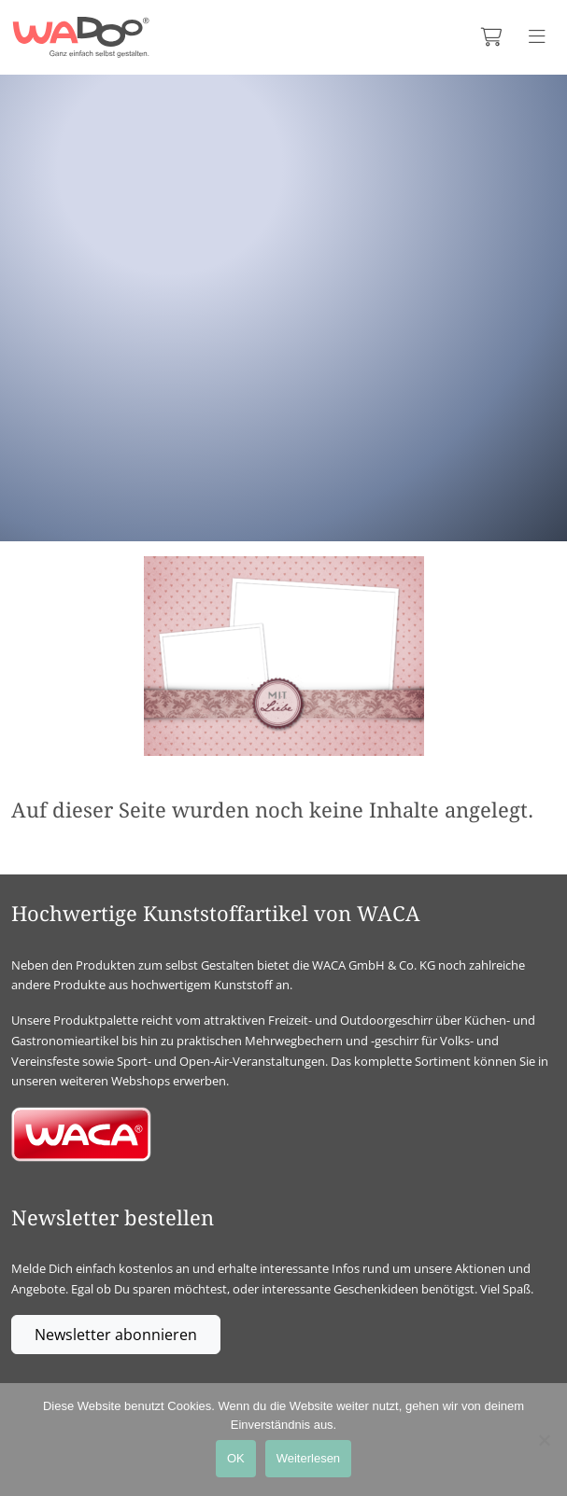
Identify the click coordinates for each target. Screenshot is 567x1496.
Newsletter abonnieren (116, 1334)
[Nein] (543, 1440)
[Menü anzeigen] (537, 37)
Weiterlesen (308, 1458)
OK (236, 1458)
